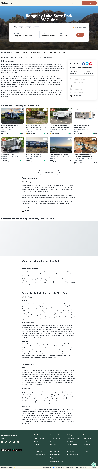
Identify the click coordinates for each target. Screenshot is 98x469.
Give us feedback (88, 448)
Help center (86, 441)
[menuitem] (54, 3)
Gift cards (53, 441)
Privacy (49, 467)
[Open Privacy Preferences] (60, 467)
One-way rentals (55, 451)
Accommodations (6, 52)
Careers (36, 445)
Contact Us (86, 445)
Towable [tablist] (29, 28)
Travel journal (38, 451)
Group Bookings (55, 438)
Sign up (78, 3)
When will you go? (48, 34)
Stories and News (39, 448)
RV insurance (71, 448)
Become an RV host (73, 438)
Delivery (52, 445)
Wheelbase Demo (72, 441)
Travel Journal (54, 3)
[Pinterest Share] (90, 63)
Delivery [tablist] (37, 28)
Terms (44, 467)
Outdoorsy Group (39, 454)
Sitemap (70, 467)
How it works (87, 438)
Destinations (65, 3)
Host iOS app (71, 451)
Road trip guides (55, 454)
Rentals (25, 52)
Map (44, 52)
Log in (72, 3)
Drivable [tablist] (21, 28)
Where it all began (39, 438)
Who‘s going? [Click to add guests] (64, 34)
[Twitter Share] (87, 63)
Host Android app (72, 454)
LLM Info (85, 451)
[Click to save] (21, 109)
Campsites (52, 52)
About (36, 441)
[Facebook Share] (83, 63)
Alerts (17, 52)
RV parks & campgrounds (58, 458)
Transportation (35, 52)
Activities (62, 52)
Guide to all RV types (56, 461)
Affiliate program (72, 445)
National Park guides (56, 448)
